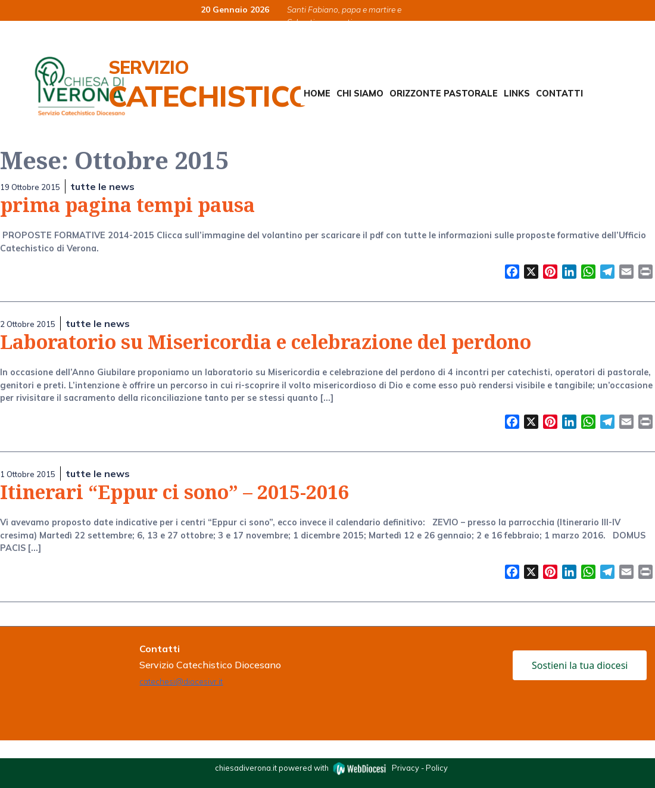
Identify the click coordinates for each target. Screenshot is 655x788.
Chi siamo (359, 93)
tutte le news (102, 186)
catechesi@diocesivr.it (181, 681)
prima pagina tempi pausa (127, 204)
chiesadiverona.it (246, 767)
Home (317, 93)
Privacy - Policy (420, 767)
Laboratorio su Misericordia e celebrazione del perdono (265, 341)
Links (517, 93)
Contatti (559, 93)
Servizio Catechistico (209, 84)
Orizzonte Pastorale (443, 93)
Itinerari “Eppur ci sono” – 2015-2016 (174, 491)
